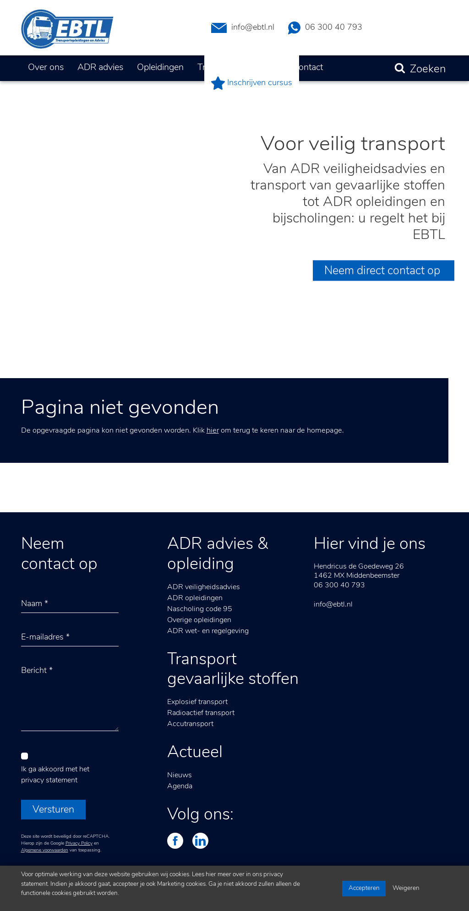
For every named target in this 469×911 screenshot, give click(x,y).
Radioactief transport (200, 713)
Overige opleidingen (199, 620)
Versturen (53, 810)
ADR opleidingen (195, 598)
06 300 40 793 (325, 28)
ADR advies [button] (100, 67)
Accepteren (364, 888)
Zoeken (428, 69)
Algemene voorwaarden (44, 850)
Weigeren (406, 888)
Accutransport (190, 724)
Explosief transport (197, 702)
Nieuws (179, 775)
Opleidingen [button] (160, 67)
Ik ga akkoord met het (55, 775)
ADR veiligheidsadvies (203, 587)
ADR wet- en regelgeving (208, 631)
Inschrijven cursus (251, 83)
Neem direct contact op (383, 271)
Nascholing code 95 (199, 609)
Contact (308, 67)
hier (213, 430)
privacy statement (49, 780)
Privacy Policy (79, 843)
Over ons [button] (46, 67)
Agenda (179, 786)
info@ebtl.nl (242, 28)
